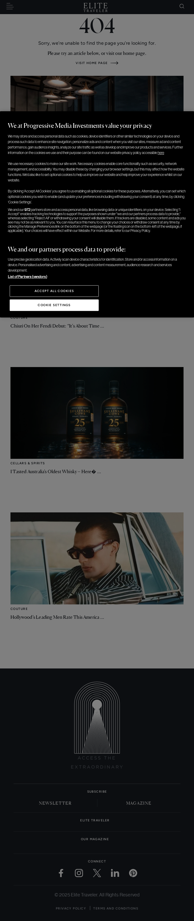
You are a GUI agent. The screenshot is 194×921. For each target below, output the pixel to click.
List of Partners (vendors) (27, 277)
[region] (97, 214)
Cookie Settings (54, 305)
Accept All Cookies (54, 291)
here (161, 153)
